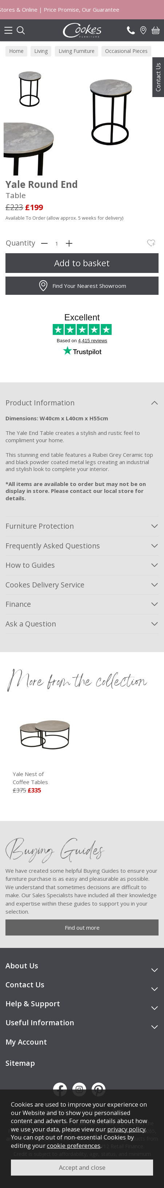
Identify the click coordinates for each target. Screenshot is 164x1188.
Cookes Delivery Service (44, 585)
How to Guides (30, 565)
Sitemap (20, 1063)
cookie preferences (73, 1145)
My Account (26, 1042)
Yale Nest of (45, 778)
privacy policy (126, 1129)
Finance (18, 604)
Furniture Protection (39, 526)
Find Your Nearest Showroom (82, 285)
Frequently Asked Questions (52, 546)
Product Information (40, 403)
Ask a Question (30, 624)
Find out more (82, 927)
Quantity (20, 243)
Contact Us (158, 77)
